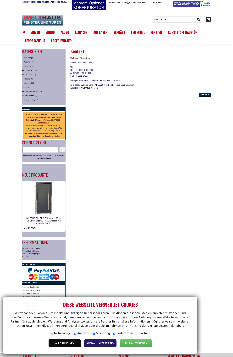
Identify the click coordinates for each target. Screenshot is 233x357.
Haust (25, 287)
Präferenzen (123, 333)
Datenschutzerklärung (30, 251)
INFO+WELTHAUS (30, 283)
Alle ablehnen (64, 343)
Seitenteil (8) (29, 83)
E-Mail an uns (65, 2)
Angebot (26, 109)
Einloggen (126, 2)
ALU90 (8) (28, 66)
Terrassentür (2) (30, 96)
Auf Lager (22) (30, 75)
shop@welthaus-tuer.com (87, 88)
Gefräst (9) (28, 79)
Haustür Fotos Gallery (31, 290)
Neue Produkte (35, 175)
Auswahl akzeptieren (100, 343)
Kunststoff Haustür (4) (33, 91)
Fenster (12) (29, 87)
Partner (143, 333)
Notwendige (61, 333)
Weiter (205, 94)
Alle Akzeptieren (136, 343)
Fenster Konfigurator (31, 294)
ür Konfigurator (33, 287)
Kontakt (25, 256)
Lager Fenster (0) (31, 100)
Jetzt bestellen (43, 123)
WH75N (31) (29, 58)
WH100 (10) (29, 62)
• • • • (44, 117)
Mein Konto (158, 2)
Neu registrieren (139, 2)
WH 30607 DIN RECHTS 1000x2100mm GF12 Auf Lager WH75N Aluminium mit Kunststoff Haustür (43, 221)
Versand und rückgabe (31, 248)
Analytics (81, 333)
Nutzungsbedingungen (31, 254)
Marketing (101, 333)
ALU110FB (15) (30, 70)
